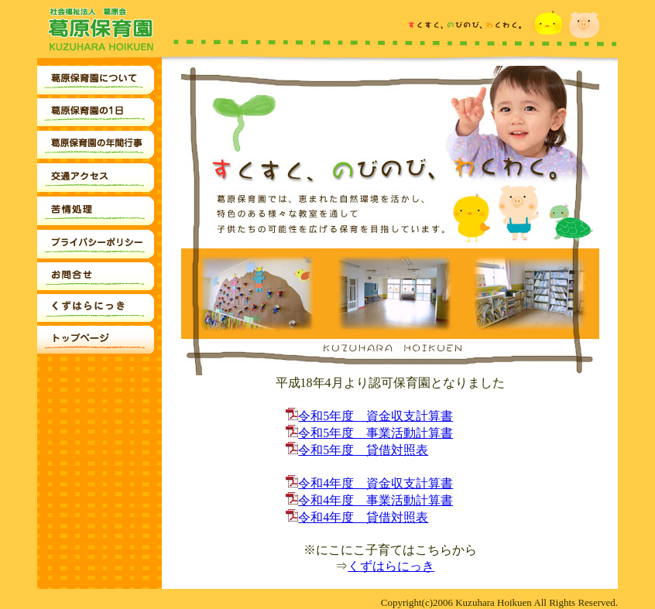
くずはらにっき (391, 566)
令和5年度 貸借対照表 (357, 450)
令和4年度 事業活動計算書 (369, 500)
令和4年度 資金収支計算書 (369, 483)
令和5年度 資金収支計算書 (369, 416)
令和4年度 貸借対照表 (357, 517)
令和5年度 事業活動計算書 (369, 433)
